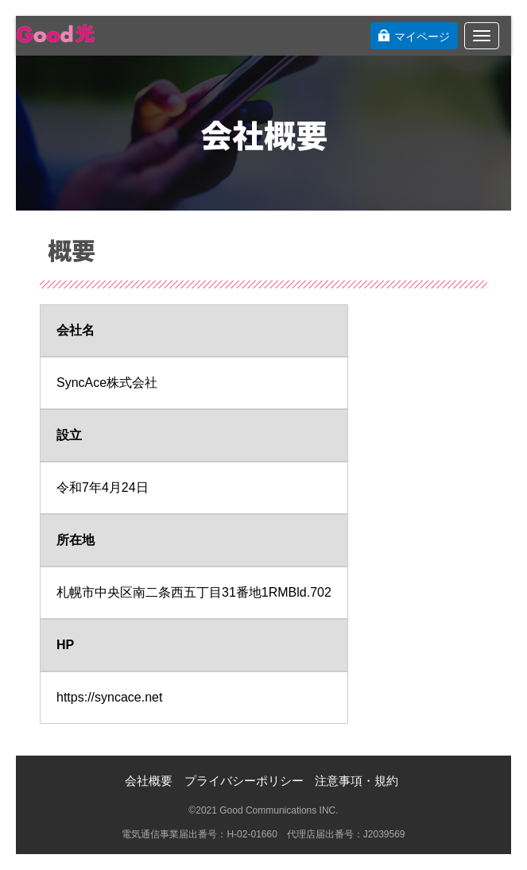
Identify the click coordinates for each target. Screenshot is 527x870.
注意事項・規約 (356, 780)
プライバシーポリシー (244, 780)
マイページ (422, 36)
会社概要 (148, 780)
